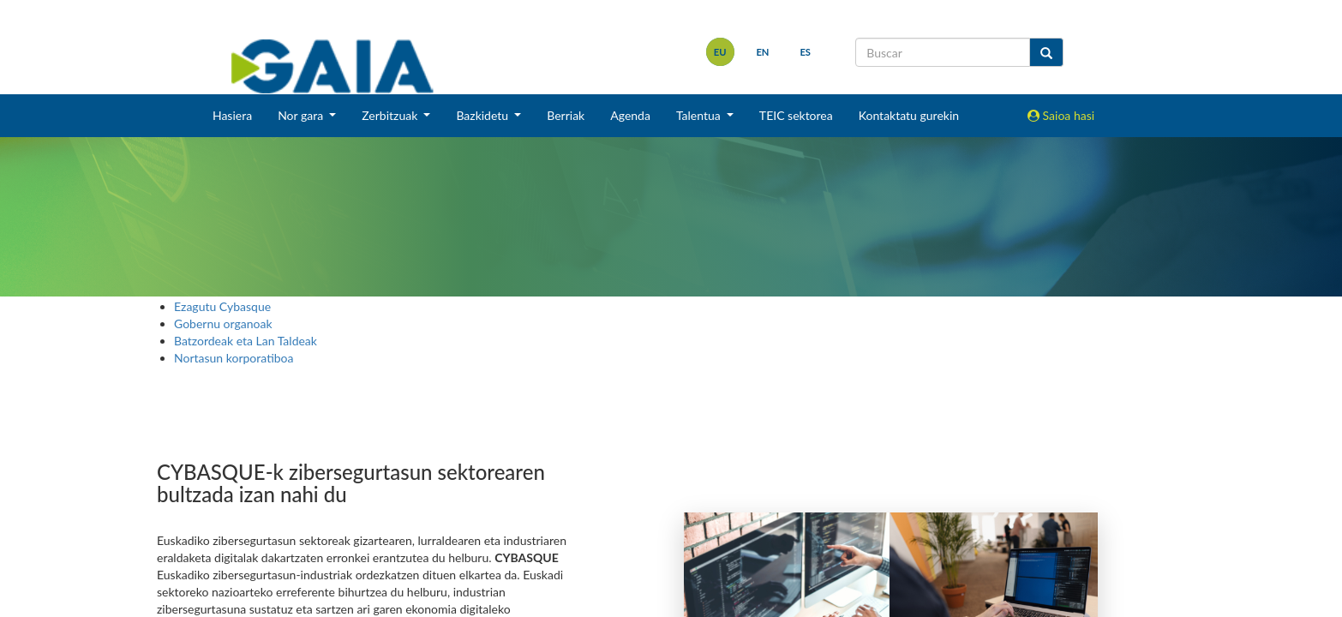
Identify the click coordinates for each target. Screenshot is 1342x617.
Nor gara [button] (302, 115)
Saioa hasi (1060, 115)
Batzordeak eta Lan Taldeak (245, 340)
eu (720, 51)
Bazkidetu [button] (483, 115)
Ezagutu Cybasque (222, 306)
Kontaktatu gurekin (909, 115)
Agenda (630, 115)
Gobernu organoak (223, 323)
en (762, 51)
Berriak (565, 115)
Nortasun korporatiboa (234, 357)
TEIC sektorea (796, 115)
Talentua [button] (699, 115)
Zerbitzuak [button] (391, 115)
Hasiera (232, 115)
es (805, 51)
